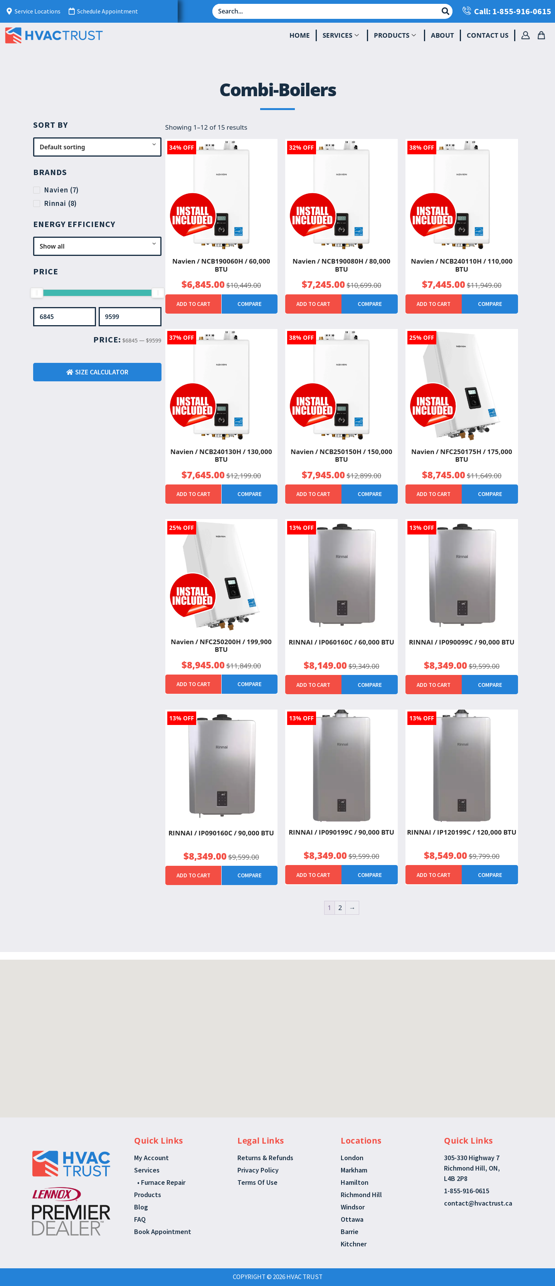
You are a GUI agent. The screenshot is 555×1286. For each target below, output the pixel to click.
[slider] (36, 292)
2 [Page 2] (340, 907)
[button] (269, 1010)
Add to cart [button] (193, 303)
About (442, 35)
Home (299, 35)
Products (395, 35)
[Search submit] (445, 11)
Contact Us (487, 35)
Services (341, 35)
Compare (249, 303)
